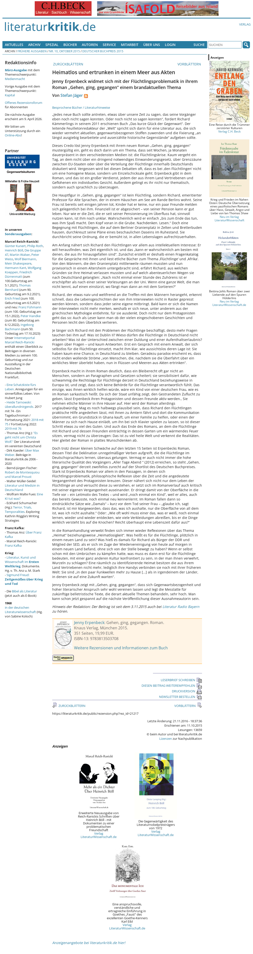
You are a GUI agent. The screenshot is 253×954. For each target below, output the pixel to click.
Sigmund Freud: (24, 579)
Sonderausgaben (18, 234)
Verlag (245, 24)
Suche (199, 44)
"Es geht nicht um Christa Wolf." (21, 437)
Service (109, 44)
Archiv (34, 44)
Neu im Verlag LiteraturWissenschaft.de (229, 303)
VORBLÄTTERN (189, 64)
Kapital (10, 95)
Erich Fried (12, 298)
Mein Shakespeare (18, 263)
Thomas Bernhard (18, 287)
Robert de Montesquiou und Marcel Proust (22, 474)
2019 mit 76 (13, 428)
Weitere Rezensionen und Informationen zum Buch (121, 648)
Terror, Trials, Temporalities (18, 509)
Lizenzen (165, 738)
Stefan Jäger (71, 95)
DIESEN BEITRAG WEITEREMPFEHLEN (172, 685)
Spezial (52, 44)
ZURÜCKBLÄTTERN (67, 64)
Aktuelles (14, 44)
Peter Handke (31, 316)
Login (170, 44)
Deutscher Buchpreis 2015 (102, 51)
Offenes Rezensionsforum (23, 102)
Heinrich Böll (14, 250)
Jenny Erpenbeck (89, 622)
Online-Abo (13, 135)
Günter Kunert (15, 246)
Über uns (151, 44)
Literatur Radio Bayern (180, 606)
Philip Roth (35, 246)
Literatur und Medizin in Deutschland (22, 487)
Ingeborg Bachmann (19, 326)
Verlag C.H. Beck (229, 131)
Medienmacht (15, 79)
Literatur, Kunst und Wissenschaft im (22, 561)
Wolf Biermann (25, 259)
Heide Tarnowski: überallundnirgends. (19, 404)
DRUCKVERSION (187, 691)
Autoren (90, 44)
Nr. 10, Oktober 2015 (64, 51)
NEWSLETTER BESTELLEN (180, 697)
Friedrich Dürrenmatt (18, 274)
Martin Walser (20, 254)
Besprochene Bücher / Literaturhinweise (81, 107)
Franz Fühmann (29, 307)
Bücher (70, 44)
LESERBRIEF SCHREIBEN (181, 680)
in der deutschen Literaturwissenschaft (20, 609)
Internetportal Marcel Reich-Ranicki (20, 340)
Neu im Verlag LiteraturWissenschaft (229, 218)
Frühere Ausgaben (32, 51)
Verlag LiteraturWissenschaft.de (99, 835)
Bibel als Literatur (24, 591)
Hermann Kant (15, 268)
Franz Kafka (13, 545)
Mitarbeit (129, 44)
